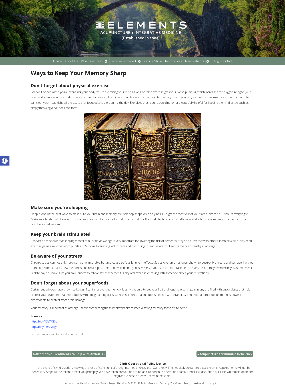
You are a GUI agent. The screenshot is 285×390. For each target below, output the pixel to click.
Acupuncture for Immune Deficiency (224, 354)
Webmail (199, 383)
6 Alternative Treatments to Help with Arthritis (69, 354)
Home (57, 61)
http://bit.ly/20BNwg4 (44, 327)
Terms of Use (166, 383)
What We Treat (91, 61)
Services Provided (123, 61)
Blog (216, 61)
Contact (226, 61)
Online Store (153, 61)
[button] (4, 161)
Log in (213, 383)
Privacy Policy (182, 383)
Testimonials (173, 61)
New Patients (194, 61)
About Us (71, 61)
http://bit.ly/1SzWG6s (44, 321)
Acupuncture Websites (77, 383)
